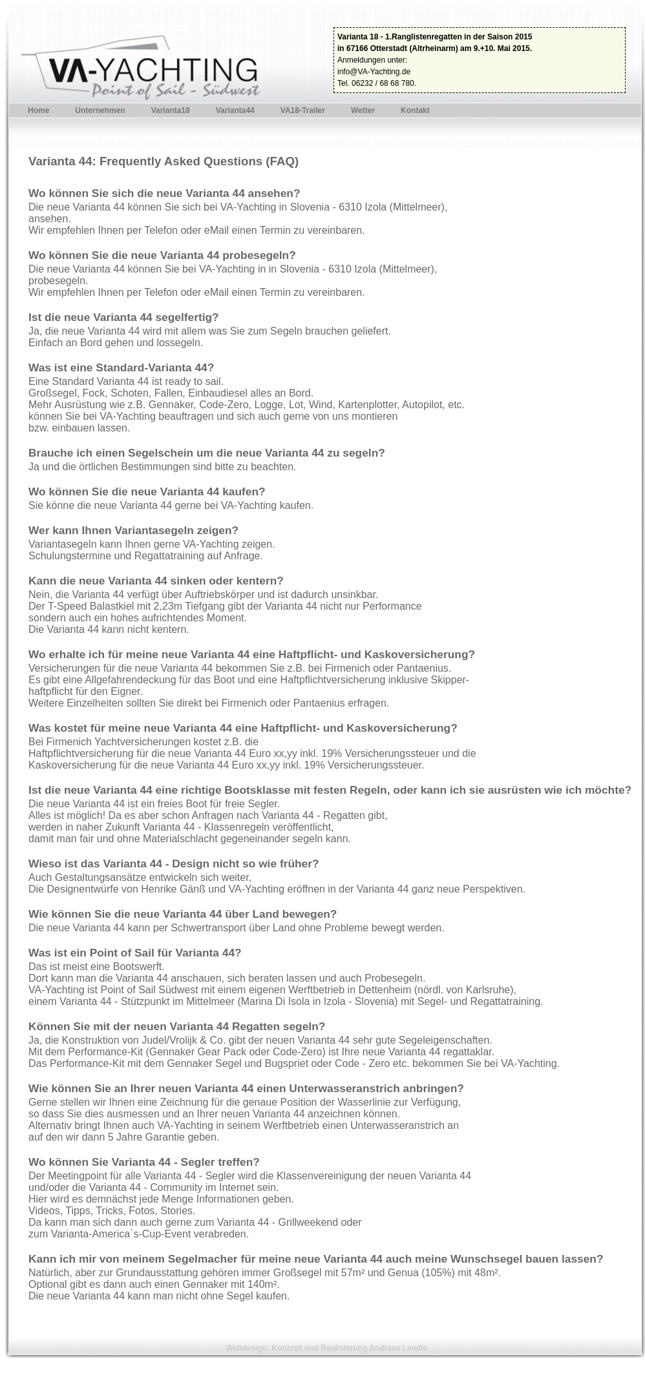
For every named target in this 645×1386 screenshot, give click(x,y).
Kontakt (415, 110)
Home (38, 110)
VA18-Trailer (302, 110)
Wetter (363, 110)
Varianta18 (170, 110)
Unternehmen (100, 110)
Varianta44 (235, 110)
